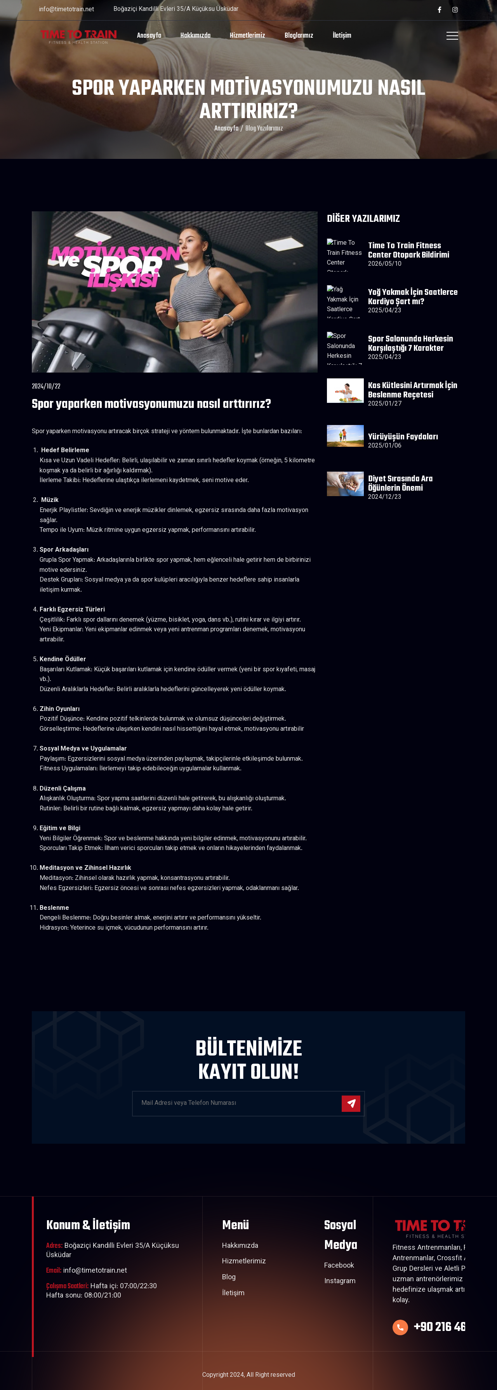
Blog (229, 1278)
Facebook (339, 1266)
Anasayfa (149, 36)
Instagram (340, 1282)
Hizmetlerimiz (247, 36)
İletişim (342, 36)
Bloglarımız (299, 36)
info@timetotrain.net (66, 10)
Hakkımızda (195, 36)
